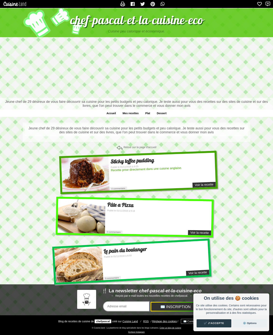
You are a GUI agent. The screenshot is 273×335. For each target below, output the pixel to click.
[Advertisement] (136, 67)
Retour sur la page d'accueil (139, 147)
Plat (147, 113)
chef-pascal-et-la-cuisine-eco (136, 20)
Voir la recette (204, 184)
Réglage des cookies (164, 321)
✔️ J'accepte (214, 323)
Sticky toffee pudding (132, 161)
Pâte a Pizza (120, 204)
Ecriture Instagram (136, 332)
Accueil (111, 113)
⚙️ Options (250, 323)
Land (130, 321)
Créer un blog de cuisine (170, 328)
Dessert (161, 113)
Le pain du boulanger (125, 250)
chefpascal (103, 321)
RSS (146, 321)
